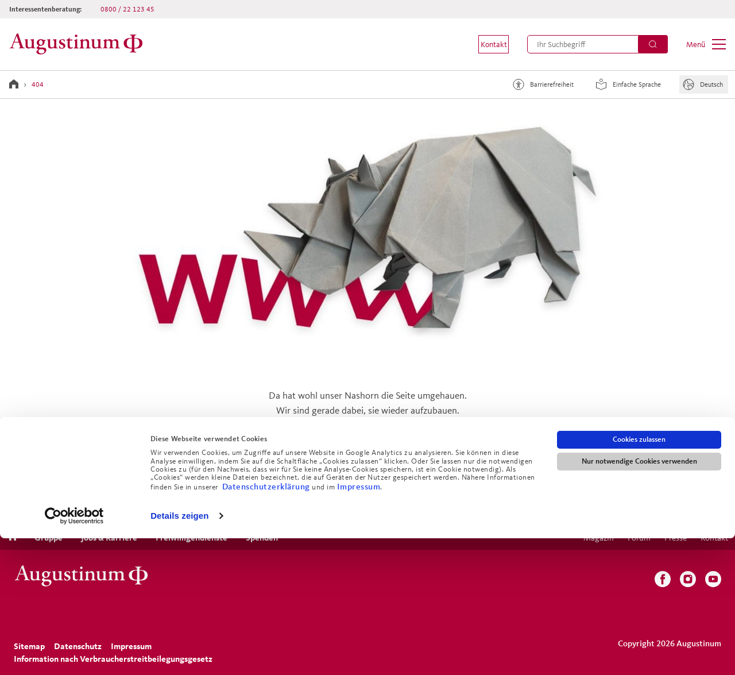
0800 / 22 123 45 (127, 9)
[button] (486, 44)
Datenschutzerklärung (267, 622)
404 (38, 84)
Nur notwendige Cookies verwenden (639, 598)
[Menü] (706, 44)
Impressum (359, 622)
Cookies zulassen (639, 576)
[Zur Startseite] (79, 44)
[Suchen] (653, 44)
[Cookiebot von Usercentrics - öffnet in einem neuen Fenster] (74, 652)
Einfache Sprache (626, 84)
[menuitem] (486, 44)
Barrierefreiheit (541, 84)
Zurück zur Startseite (367, 472)
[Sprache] (703, 84)
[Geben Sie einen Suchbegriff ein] (597, 44)
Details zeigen (179, 652)
